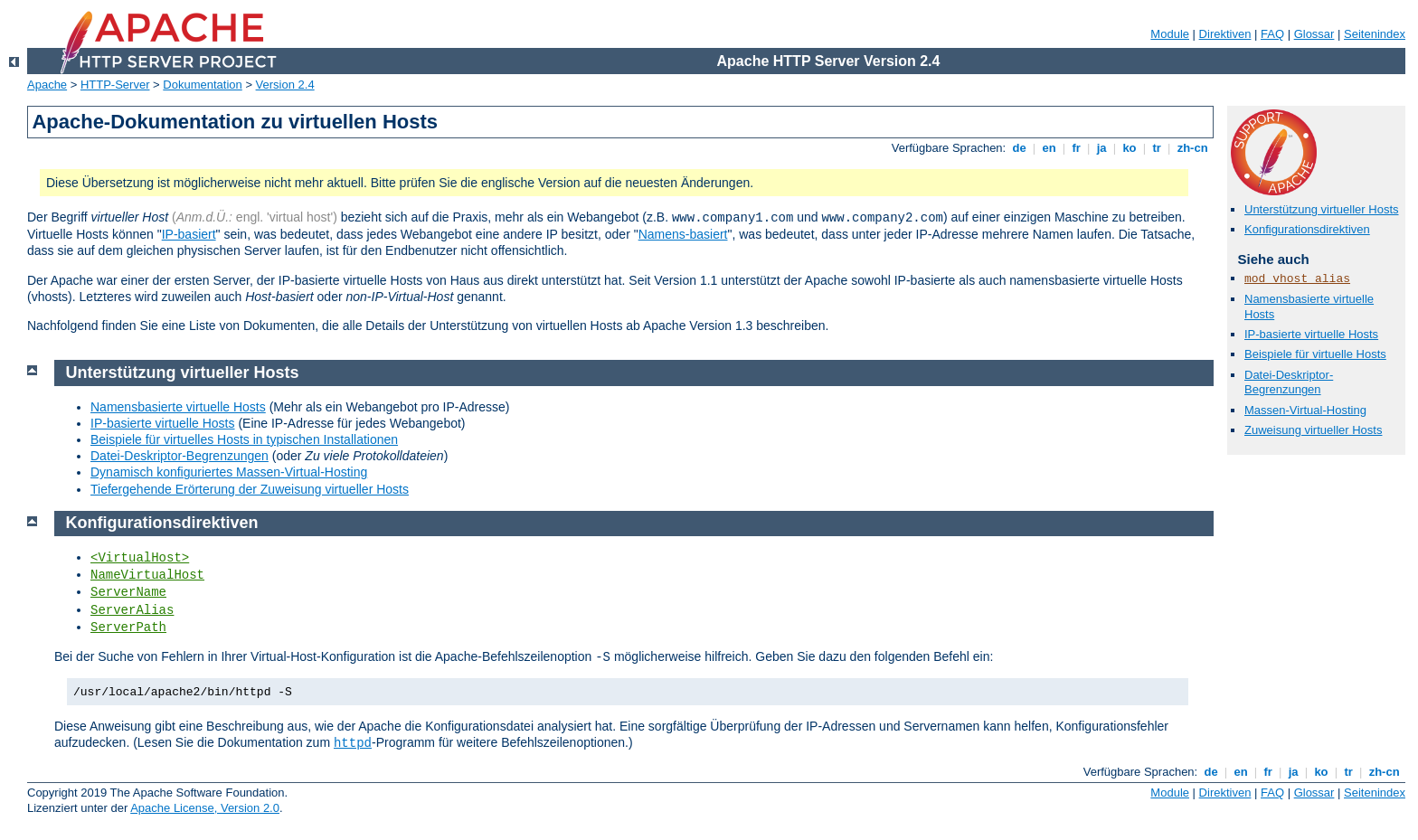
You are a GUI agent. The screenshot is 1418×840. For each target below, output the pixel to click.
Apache (47, 84)
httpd (353, 743)
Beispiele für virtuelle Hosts (1315, 354)
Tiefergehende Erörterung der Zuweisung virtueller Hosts (249, 489)
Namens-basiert (683, 234)
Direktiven (1225, 34)
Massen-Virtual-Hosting (1305, 410)
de (1019, 148)
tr (1157, 148)
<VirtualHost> (139, 558)
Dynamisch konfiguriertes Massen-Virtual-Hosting (228, 472)
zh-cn (1192, 148)
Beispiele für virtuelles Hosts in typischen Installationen (244, 439)
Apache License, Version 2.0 (204, 808)
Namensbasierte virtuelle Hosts (178, 407)
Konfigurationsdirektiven (1307, 229)
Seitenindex (1374, 34)
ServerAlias (132, 610)
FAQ (1272, 34)
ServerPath (128, 627)
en (1049, 148)
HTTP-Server (115, 84)
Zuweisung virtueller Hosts (1313, 430)
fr (1076, 148)
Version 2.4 (285, 84)
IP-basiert (189, 234)
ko (1129, 148)
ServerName (128, 592)
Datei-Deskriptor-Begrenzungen (1288, 382)
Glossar (1314, 34)
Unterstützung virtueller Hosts (1321, 209)
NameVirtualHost (147, 575)
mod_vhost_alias (1297, 279)
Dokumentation (202, 84)
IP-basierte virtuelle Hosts (1311, 334)
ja (1101, 148)
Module (1169, 34)
